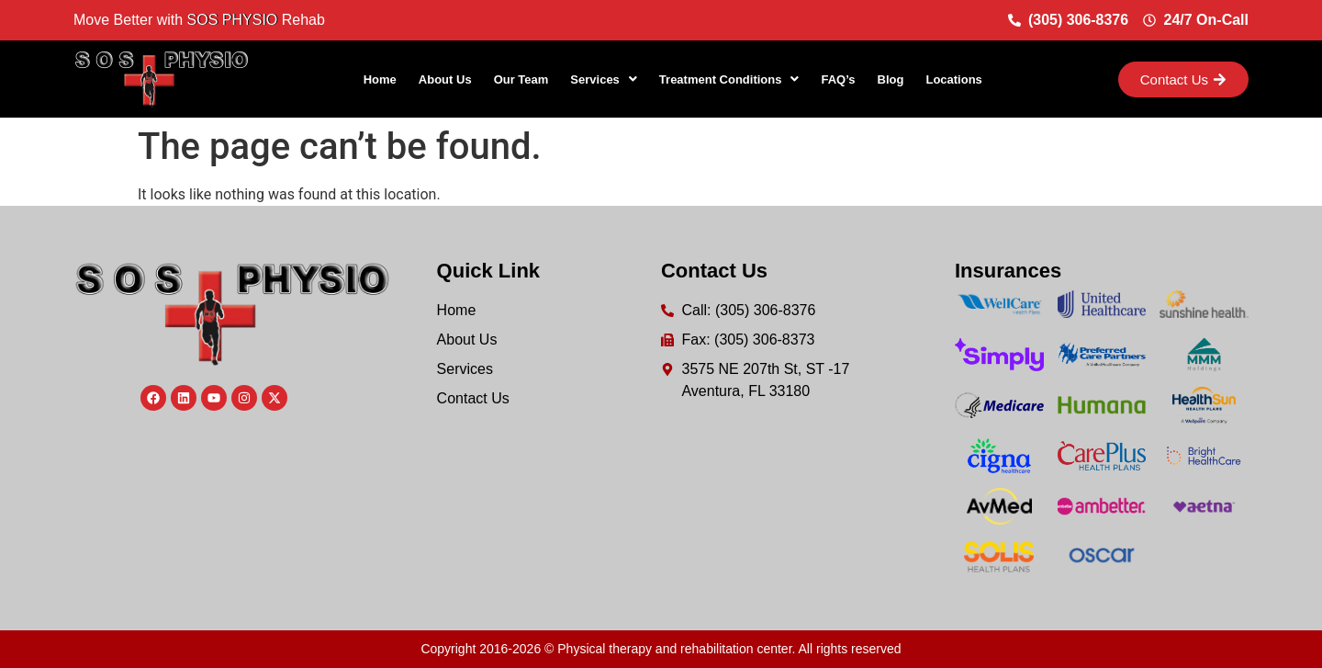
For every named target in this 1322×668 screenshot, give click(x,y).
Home (380, 79)
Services (603, 79)
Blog (891, 79)
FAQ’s (838, 79)
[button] (603, 79)
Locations (953, 79)
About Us (445, 79)
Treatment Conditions (729, 79)
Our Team (521, 79)
